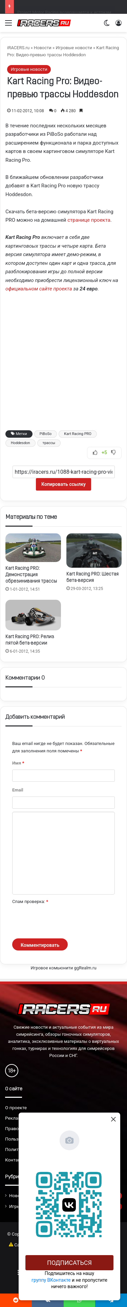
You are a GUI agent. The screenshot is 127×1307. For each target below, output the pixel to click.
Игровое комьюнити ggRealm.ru (63, 967)
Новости (42, 47)
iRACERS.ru (18, 47)
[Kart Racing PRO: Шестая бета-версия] (94, 550)
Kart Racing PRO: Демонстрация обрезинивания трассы (31, 575)
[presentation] (63, 922)
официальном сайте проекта (38, 289)
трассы (49, 443)
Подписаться (69, 1262)
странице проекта (88, 220)
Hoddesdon (20, 443)
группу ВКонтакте (51, 1280)
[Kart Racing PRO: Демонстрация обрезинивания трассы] (33, 547)
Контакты (15, 1159)
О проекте (16, 1107)
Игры (15, 1206)
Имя (18, 763)
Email (17, 789)
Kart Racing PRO (77, 434)
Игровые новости (74, 47)
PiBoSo (46, 434)
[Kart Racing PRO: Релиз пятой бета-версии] (33, 615)
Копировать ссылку (63, 484)
